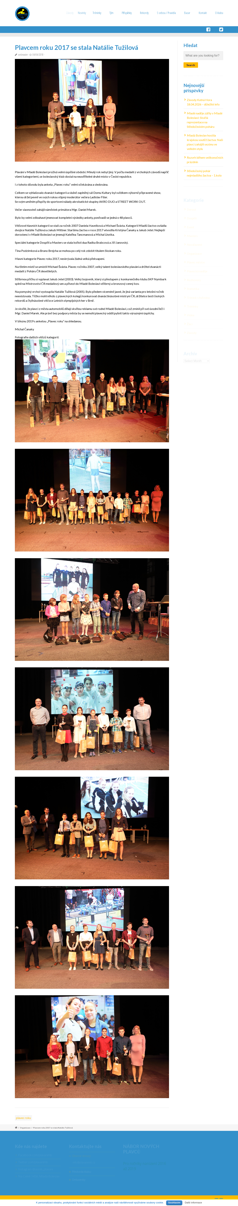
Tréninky (103, 13)
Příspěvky (127, 13)
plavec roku (23, 1118)
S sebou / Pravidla (166, 13)
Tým (115, 13)
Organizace (25, 1128)
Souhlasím (174, 1202)
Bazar (187, 13)
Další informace (193, 1202)
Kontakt (203, 13)
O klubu (219, 13)
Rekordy (144, 13)
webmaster (23, 54)
